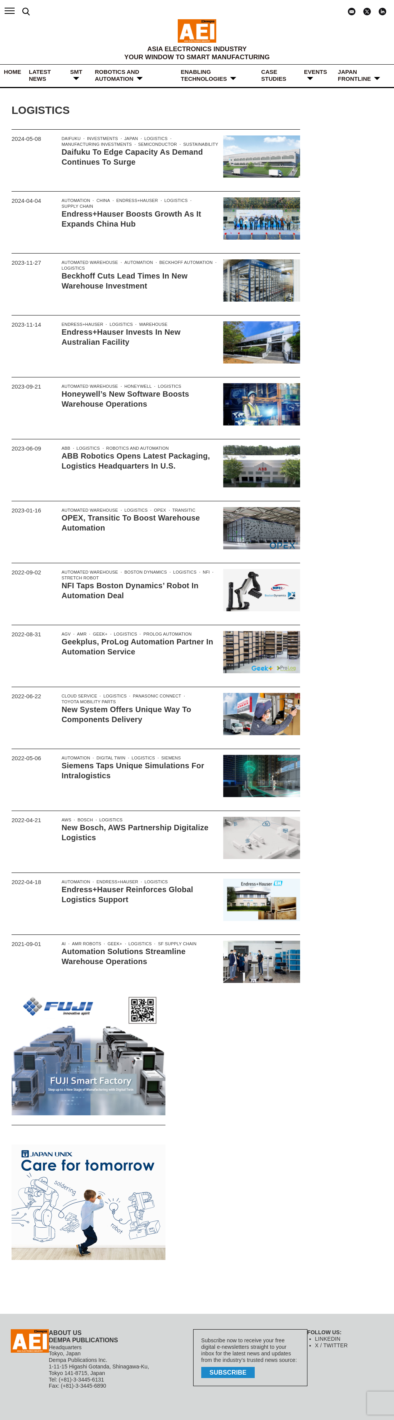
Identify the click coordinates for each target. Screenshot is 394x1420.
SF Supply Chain (174, 944)
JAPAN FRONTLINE (354, 75)
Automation (75, 201)
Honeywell (136, 386)
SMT (76, 71)
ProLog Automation (164, 634)
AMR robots (86, 944)
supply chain (77, 207)
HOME (12, 71)
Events (315, 71)
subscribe (229, 1371)
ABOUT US (65, 1333)
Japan (129, 139)
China (102, 201)
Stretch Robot (80, 578)
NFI (202, 572)
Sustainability (197, 145)
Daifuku (71, 139)
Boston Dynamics (143, 572)
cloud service (79, 696)
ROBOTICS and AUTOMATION (117, 75)
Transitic (180, 510)
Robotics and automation (135, 448)
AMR (81, 634)
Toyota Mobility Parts (88, 702)
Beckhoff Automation (183, 262)
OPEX (158, 510)
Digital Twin (109, 758)
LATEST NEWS (40, 75)
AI (63, 944)
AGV (66, 634)
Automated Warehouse (89, 262)
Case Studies (273, 75)
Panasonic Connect (154, 696)
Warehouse (151, 324)
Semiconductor (155, 145)
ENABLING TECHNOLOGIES (204, 75)
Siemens (168, 758)
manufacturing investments (96, 145)
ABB (66, 448)
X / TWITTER (331, 1345)
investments (101, 139)
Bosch (84, 820)
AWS (66, 820)
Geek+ (99, 634)
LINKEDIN (327, 1339)
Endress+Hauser (135, 201)
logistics (153, 139)
